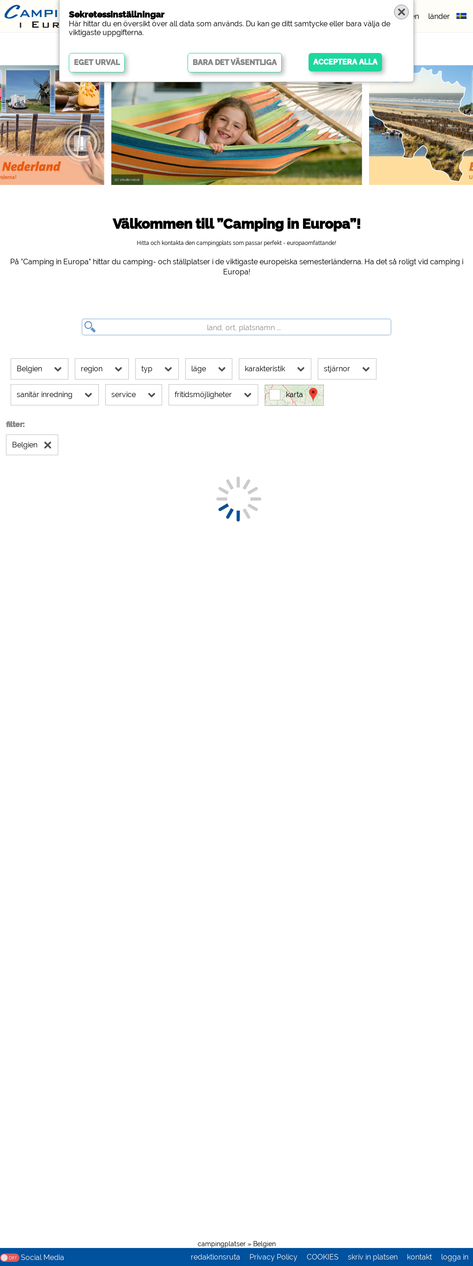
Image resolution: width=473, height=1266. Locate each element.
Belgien (264, 1244)
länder (439, 16)
